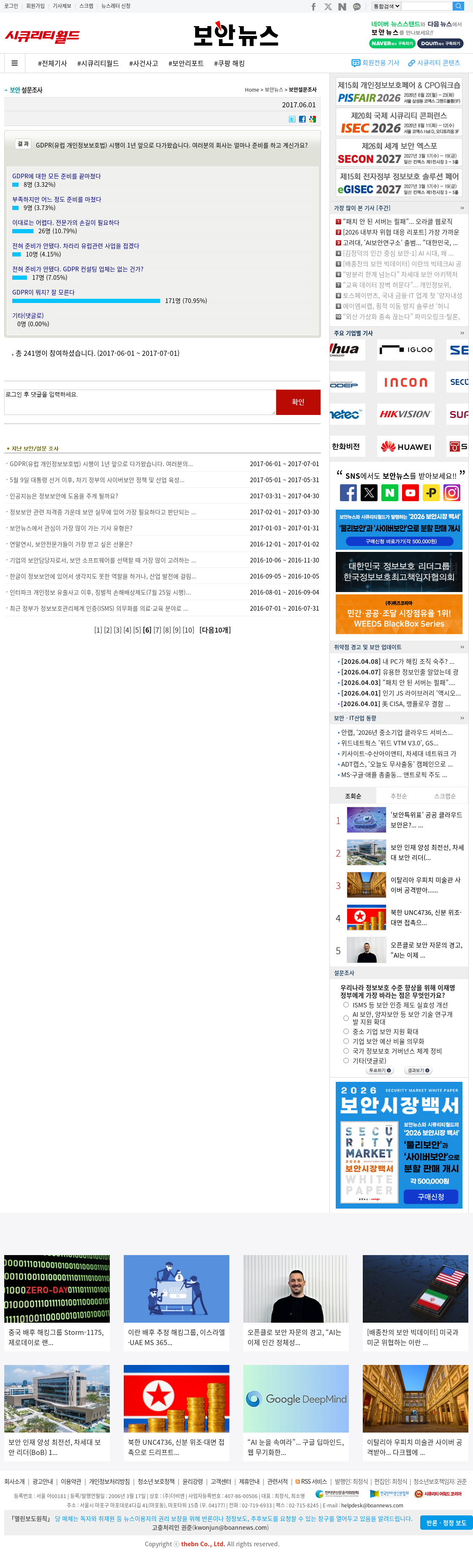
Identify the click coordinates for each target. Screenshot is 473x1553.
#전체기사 (52, 63)
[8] (168, 630)
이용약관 (71, 1481)
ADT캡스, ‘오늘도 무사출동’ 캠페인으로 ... (397, 764)
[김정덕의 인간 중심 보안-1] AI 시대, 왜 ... (398, 253)
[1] (99, 630)
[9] (177, 630)
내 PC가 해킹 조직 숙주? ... (397, 661)
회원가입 (35, 6)
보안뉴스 (274, 89)
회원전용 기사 (381, 62)
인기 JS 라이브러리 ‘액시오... (401, 693)
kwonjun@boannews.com (230, 1527)
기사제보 (62, 6)
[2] (109, 630)
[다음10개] (215, 630)
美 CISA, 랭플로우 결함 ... (395, 703)
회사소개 (14, 1481)
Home (252, 89)
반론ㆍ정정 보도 (447, 1522)
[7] (158, 630)
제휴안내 (249, 1481)
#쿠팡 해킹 (229, 63)
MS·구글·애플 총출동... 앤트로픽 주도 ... (394, 774)
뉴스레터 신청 (115, 6)
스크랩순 (445, 796)
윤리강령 (192, 1481)
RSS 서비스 (314, 1481)
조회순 (353, 796)
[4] (128, 630)
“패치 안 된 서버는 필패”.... (398, 682)
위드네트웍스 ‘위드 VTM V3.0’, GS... (389, 743)
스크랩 (86, 6)
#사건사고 (143, 63)
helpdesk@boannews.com (372, 1505)
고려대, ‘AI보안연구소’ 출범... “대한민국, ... (400, 242)
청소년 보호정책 (156, 1481)
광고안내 (43, 1481)
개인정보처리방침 (109, 1481)
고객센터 (221, 1481)
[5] (138, 630)
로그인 (11, 6)
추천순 (399, 796)
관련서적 (277, 1481)
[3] (118, 630)
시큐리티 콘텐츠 (438, 62)
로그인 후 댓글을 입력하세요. (140, 402)
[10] (189, 630)
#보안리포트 (186, 63)
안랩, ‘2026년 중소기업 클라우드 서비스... (397, 732)
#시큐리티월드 (98, 63)
